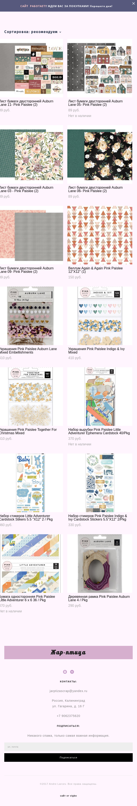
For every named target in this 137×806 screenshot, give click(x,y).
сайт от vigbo (68, 796)
